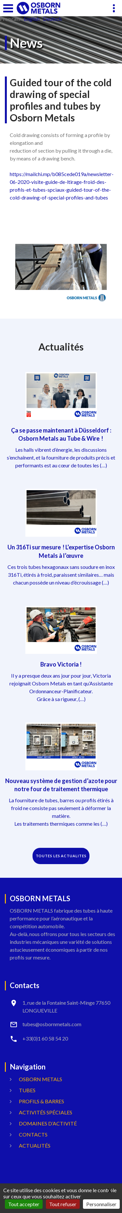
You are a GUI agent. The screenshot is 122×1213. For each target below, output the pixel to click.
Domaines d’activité (48, 1123)
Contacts (33, 1134)
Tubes (27, 1090)
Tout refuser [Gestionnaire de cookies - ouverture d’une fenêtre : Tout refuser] (62, 1204)
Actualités (34, 1145)
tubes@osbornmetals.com (51, 1024)
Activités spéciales (45, 1112)
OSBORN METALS (40, 1079)
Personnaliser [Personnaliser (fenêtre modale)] (101, 1204)
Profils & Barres (41, 1101)
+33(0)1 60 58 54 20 (45, 1038)
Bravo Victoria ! (61, 664)
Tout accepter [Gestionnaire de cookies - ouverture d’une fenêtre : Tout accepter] (23, 1204)
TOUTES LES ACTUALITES (61, 856)
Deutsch (52, 18)
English (32, 18)
